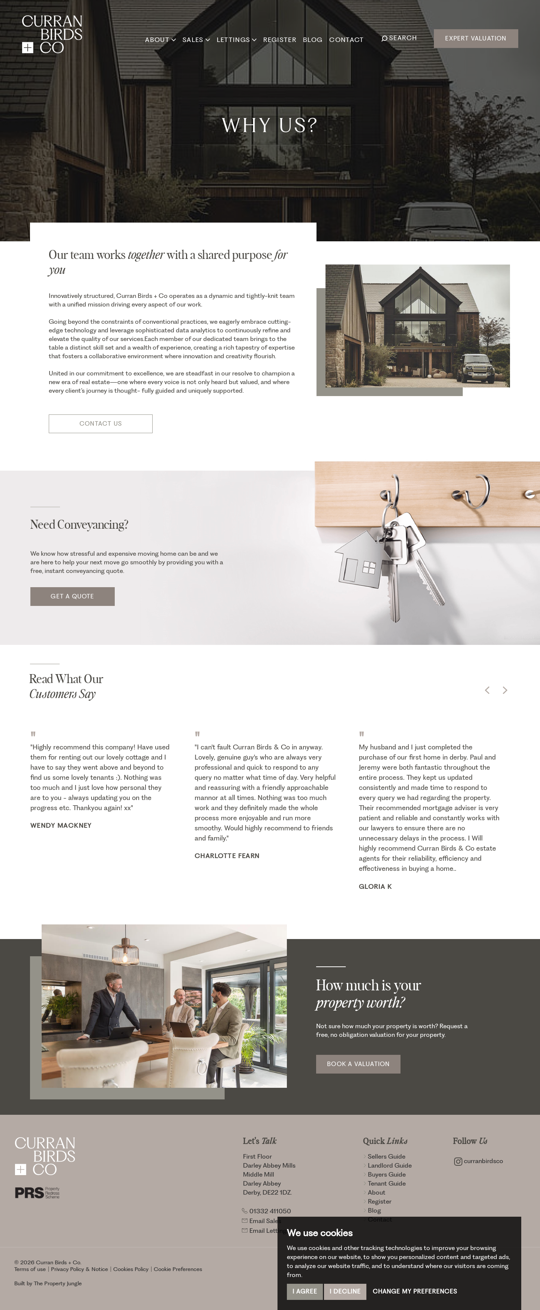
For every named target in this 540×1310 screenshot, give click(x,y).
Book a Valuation (358, 1064)
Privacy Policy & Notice (79, 1269)
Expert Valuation (475, 38)
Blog (312, 38)
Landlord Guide (387, 1165)
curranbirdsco (478, 1161)
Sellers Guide (384, 1156)
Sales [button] (195, 38)
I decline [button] (345, 1291)
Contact (346, 38)
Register (279, 38)
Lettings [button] (236, 38)
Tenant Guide (384, 1183)
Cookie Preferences (178, 1269)
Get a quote (72, 596)
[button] (487, 690)
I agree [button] (304, 1291)
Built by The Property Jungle (48, 1283)
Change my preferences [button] (415, 1291)
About (374, 1192)
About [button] (160, 38)
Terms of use (30, 1269)
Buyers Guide (384, 1174)
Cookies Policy (130, 1269)
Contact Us (101, 423)
